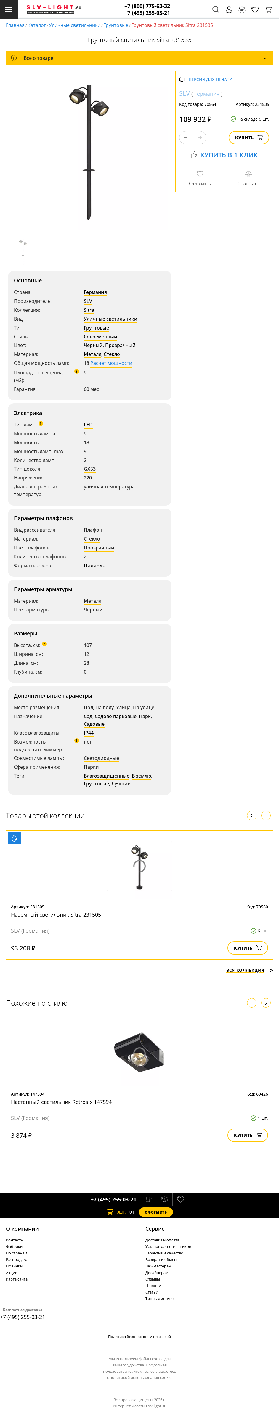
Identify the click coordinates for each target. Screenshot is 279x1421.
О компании (22, 1228)
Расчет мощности (111, 363)
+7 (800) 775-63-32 (147, 6)
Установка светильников (168, 1246)
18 (86, 442)
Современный (100, 336)
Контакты (15, 1240)
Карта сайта (17, 1279)
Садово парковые (116, 716)
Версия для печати (210, 79)
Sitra (89, 310)
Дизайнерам (157, 1272)
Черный (93, 345)
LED (88, 424)
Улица (123, 707)
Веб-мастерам (158, 1266)
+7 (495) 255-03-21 (147, 12)
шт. (116, 1212)
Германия (95, 292)
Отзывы (152, 1279)
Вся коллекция (249, 970)
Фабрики (14, 1246)
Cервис (154, 1228)
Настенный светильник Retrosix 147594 (61, 1101)
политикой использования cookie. (141, 1377)
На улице (143, 707)
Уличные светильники (74, 25)
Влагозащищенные (106, 776)
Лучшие (120, 783)
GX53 (90, 469)
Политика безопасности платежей (139, 1336)
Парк (145, 716)
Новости (153, 1285)
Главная (15, 25)
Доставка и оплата (162, 1240)
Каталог (37, 25)
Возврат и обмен (161, 1259)
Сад (88, 716)
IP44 (89, 733)
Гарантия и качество (164, 1253)
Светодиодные (101, 758)
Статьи (151, 1292)
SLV (88, 301)
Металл (92, 354)
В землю (141, 776)
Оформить (156, 1212)
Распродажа (17, 1259)
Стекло (112, 354)
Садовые (94, 724)
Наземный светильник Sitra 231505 (56, 914)
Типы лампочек (159, 1298)
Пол (88, 707)
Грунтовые (115, 25)
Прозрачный (120, 345)
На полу (104, 707)
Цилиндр (94, 565)
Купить (249, 137)
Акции (11, 1272)
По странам (16, 1253)
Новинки (14, 1266)
